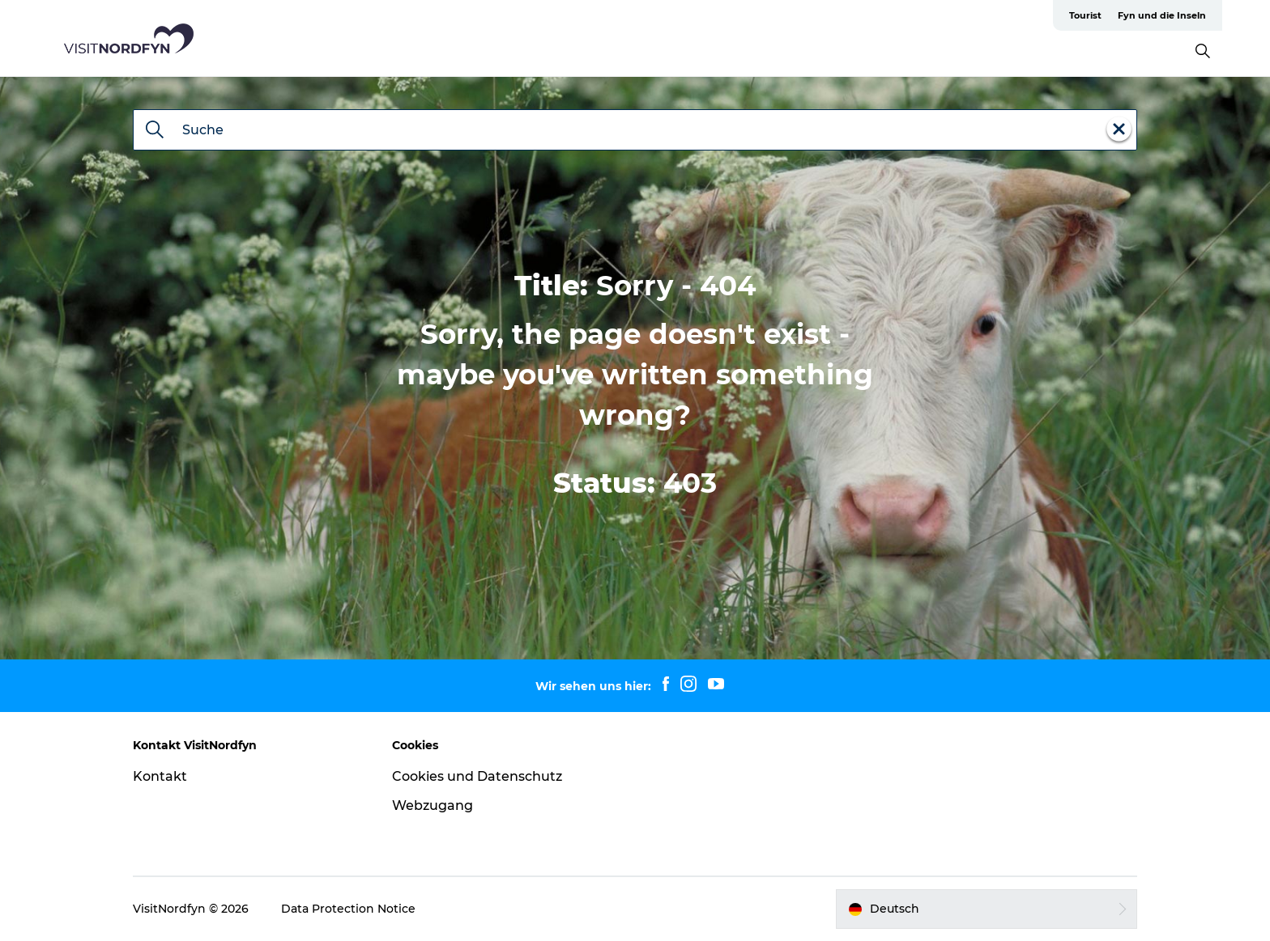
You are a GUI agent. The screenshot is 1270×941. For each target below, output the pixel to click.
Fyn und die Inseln (1162, 15)
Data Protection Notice (348, 908)
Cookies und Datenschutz (477, 776)
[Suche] (155, 131)
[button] (986, 908)
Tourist (1085, 15)
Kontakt (160, 776)
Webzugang (432, 805)
